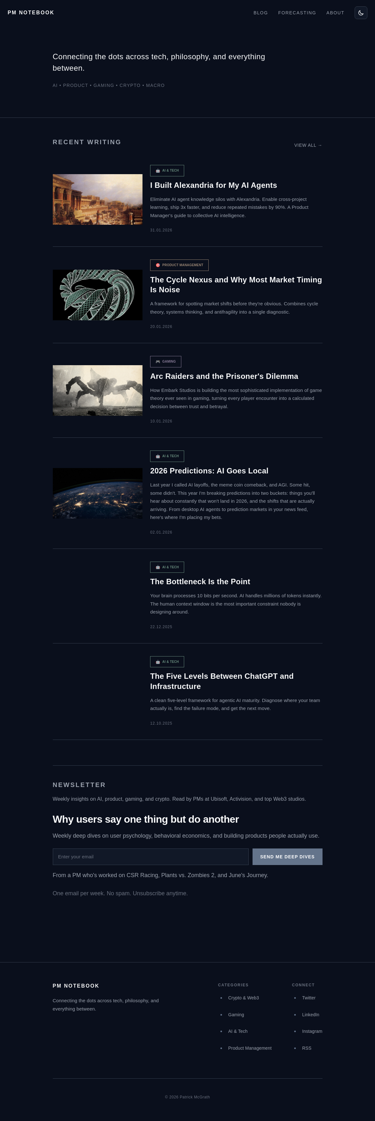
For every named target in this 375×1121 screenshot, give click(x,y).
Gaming (236, 1014)
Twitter (309, 997)
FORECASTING (297, 12)
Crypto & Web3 (243, 997)
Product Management (250, 1048)
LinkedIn (310, 1014)
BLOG (260, 12)
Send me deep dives (287, 856)
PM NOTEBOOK (31, 12)
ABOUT (335, 12)
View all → (308, 145)
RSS (306, 1048)
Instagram (312, 1031)
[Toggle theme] (361, 12)
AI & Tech (238, 1031)
